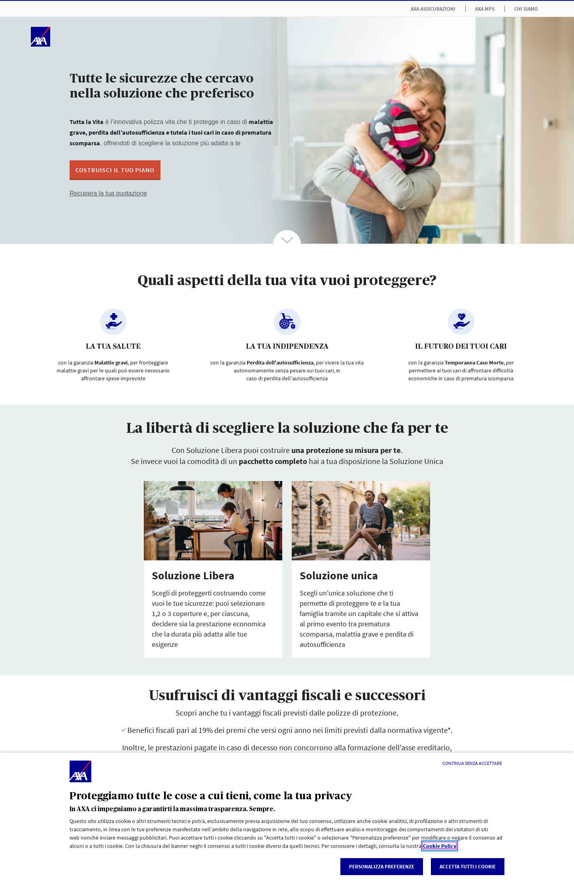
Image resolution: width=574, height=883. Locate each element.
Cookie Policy (439, 845)
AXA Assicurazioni (433, 9)
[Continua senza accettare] (472, 763)
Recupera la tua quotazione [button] (108, 193)
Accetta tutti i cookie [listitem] (468, 866)
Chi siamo (526, 9)
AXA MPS (485, 9)
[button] (115, 170)
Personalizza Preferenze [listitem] (381, 866)
